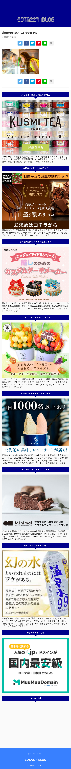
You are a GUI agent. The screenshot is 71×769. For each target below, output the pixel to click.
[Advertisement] (35, 720)
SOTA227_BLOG (35, 759)
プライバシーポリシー (35, 754)
